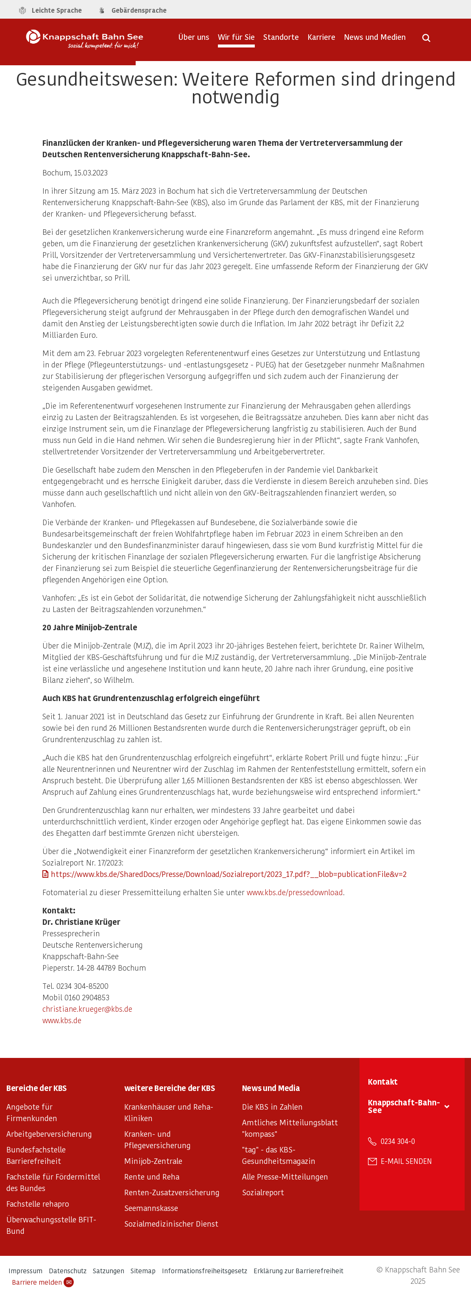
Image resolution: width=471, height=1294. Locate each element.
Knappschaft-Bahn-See (404, 1106)
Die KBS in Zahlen (272, 1106)
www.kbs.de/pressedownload (295, 892)
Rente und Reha (151, 1176)
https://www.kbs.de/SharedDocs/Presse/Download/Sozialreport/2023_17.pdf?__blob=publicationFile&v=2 (229, 873)
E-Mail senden (406, 1161)
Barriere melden (43, 1282)
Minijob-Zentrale (153, 1160)
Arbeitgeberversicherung (49, 1133)
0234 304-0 (398, 1141)
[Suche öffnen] (426, 40)
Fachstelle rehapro (37, 1203)
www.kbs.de (61, 1020)
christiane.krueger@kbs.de (87, 1008)
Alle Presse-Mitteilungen (285, 1176)
